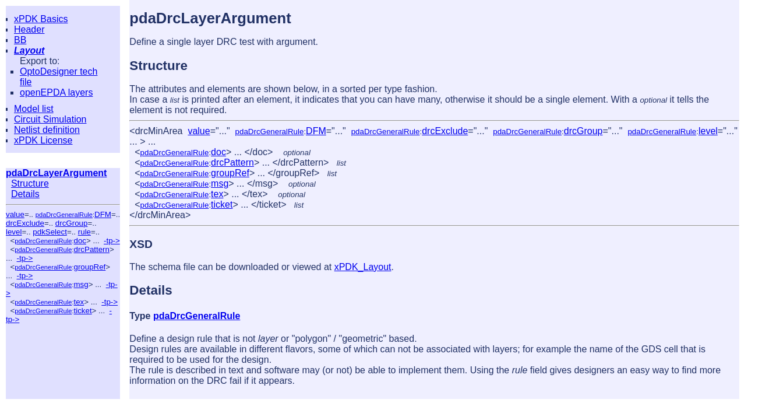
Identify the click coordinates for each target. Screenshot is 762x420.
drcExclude (25, 223)
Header (29, 29)
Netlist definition (47, 130)
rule (84, 232)
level (14, 232)
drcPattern (91, 249)
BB (20, 40)
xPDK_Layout (362, 267)
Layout (29, 50)
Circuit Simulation (50, 119)
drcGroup (71, 223)
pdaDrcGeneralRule (64, 214)
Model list (34, 109)
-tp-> (112, 240)
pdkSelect (50, 232)
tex (78, 302)
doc (79, 240)
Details (25, 194)
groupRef (89, 266)
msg (80, 284)
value (15, 214)
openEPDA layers (56, 92)
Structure (30, 183)
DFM (102, 214)
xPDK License (43, 140)
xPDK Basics (41, 19)
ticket (82, 310)
